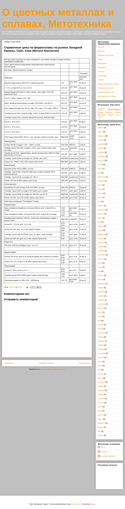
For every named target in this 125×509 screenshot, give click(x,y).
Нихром (101, 47)
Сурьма (109, 112)
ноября (101, 148)
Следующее (9, 363)
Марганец (102, 115)
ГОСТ (101, 109)
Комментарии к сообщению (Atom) (53, 369)
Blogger (92, 504)
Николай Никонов (107, 456)
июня (100, 169)
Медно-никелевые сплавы (108, 84)
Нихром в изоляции (106, 55)
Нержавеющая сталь (106, 92)
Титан (100, 59)
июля (100, 165)
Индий (110, 115)
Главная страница (46, 363)
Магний (118, 115)
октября (101, 152)
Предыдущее (84, 363)
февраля (101, 136)
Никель (101, 80)
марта (100, 132)
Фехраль (101, 51)
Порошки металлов (105, 88)
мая (99, 173)
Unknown (104, 452)
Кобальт (101, 72)
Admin (102, 447)
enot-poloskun (76, 504)
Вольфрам (102, 63)
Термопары (102, 76)
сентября (101, 156)
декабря (101, 144)
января (101, 140)
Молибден (102, 67)
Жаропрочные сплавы (107, 96)
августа (101, 160)
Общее (100, 117)
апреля (101, 128)
